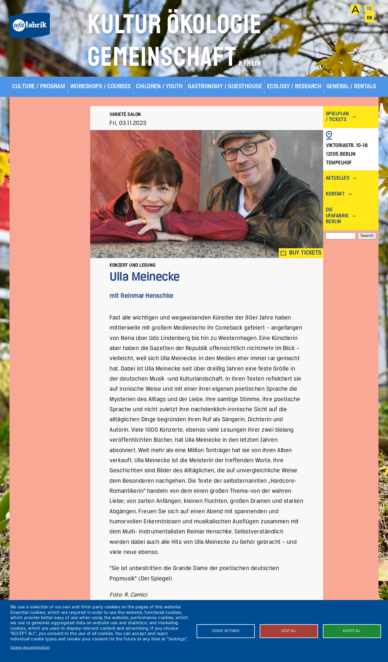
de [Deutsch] (369, 9)
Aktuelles (337, 178)
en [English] (369, 18)
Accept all (352, 631)
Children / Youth (159, 87)
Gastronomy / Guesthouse (225, 87)
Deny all (288, 631)
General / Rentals (351, 87)
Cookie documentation (30, 648)
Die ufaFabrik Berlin (337, 216)
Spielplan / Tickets (337, 117)
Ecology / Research (294, 87)
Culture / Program (38, 87)
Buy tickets (300, 253)
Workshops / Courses (100, 87)
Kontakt (335, 194)
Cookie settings (225, 631)
